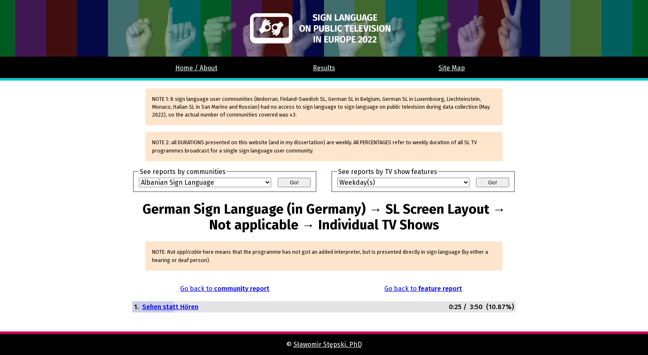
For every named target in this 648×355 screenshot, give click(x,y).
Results (324, 68)
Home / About (196, 68)
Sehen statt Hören (170, 307)
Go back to (224, 289)
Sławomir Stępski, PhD (327, 344)
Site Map (451, 68)
